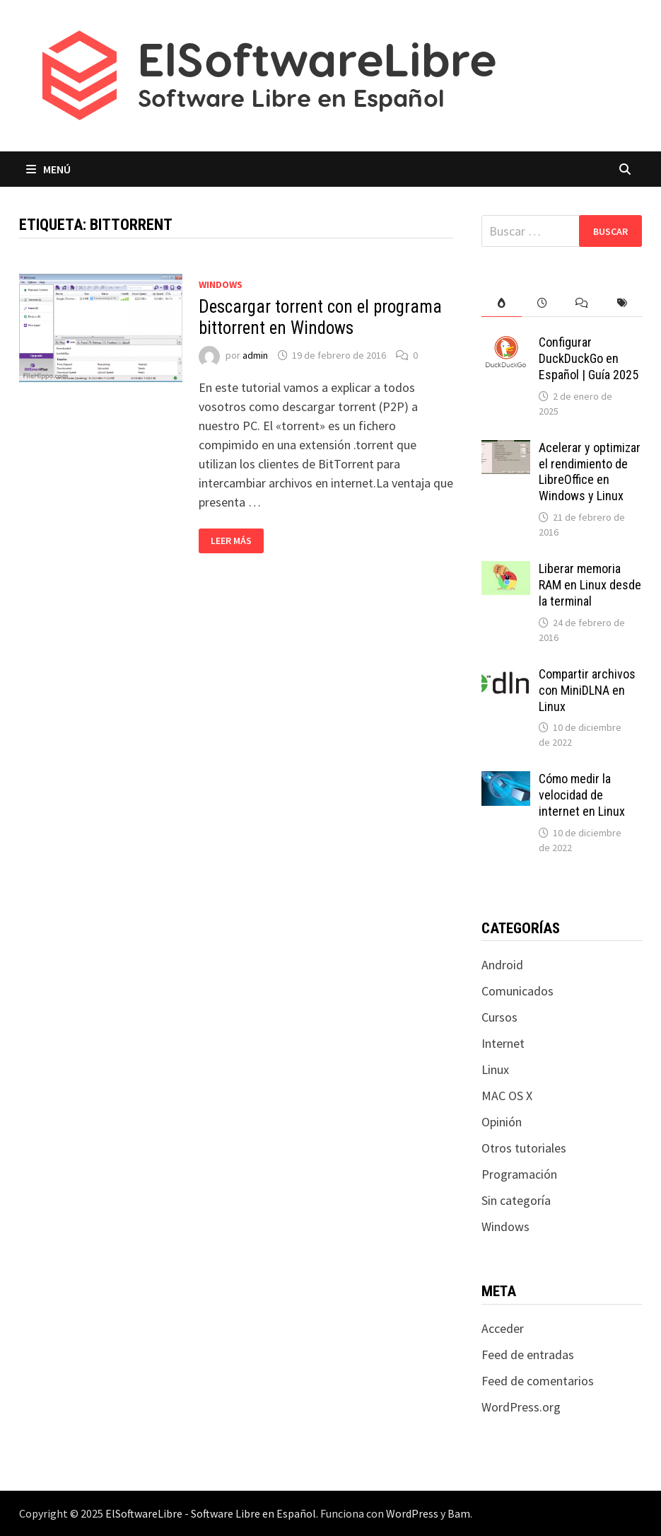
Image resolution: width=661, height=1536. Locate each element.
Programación (519, 1174)
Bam (459, 1513)
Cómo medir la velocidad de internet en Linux (582, 795)
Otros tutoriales (523, 1148)
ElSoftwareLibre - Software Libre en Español (210, 1513)
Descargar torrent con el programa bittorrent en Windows (320, 317)
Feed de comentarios (537, 1381)
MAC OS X (506, 1095)
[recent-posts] (542, 303)
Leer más (237, 541)
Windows (220, 284)
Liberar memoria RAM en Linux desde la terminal (590, 584)
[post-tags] (622, 303)
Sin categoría (516, 1200)
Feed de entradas (527, 1354)
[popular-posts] (501, 303)
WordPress (412, 1513)
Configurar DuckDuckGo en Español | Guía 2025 (588, 358)
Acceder (502, 1328)
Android (502, 965)
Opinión (501, 1122)
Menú (48, 169)
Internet (503, 1043)
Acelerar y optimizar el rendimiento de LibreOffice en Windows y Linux (589, 472)
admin (255, 355)
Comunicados (517, 991)
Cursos (499, 1017)
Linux (495, 1069)
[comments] (582, 303)
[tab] (501, 303)
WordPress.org (521, 1407)
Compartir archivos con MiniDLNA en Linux (587, 690)
